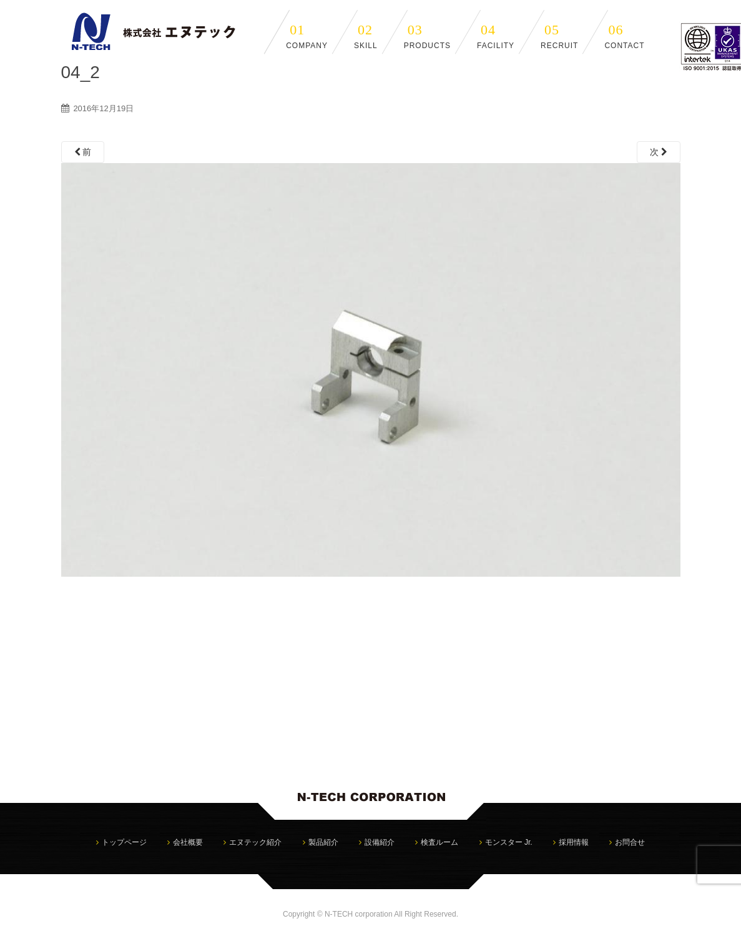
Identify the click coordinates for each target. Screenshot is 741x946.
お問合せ (630, 842)
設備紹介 (380, 842)
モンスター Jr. (508, 842)
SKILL (366, 36)
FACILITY (495, 36)
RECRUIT (559, 36)
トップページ (124, 842)
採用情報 (574, 842)
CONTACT (624, 36)
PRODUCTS (427, 36)
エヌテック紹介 (255, 842)
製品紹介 (323, 842)
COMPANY (307, 36)
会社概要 (188, 842)
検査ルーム (439, 842)
